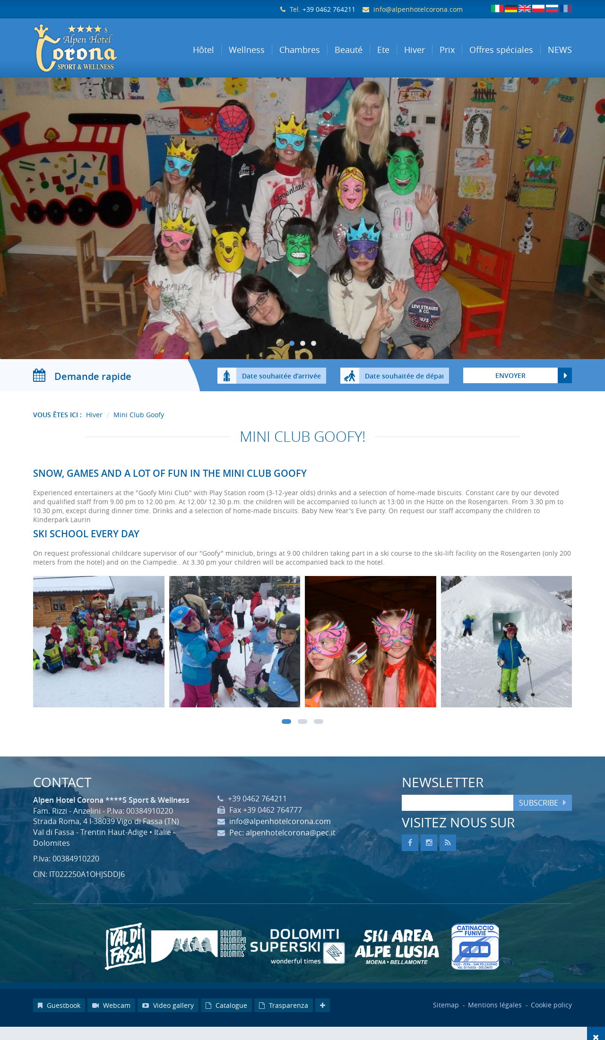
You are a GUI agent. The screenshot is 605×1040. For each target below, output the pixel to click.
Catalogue (226, 1023)
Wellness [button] (247, 49)
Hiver (94, 433)
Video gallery (168, 1023)
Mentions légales (496, 1023)
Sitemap (446, 1023)
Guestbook (59, 1023)
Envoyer (510, 394)
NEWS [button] (560, 49)
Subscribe (538, 821)
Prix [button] (447, 49)
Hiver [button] (414, 49)
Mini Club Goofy (138, 433)
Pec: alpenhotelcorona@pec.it (282, 851)
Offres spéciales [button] (501, 49)
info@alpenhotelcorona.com (418, 9)
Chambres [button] (299, 49)
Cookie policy (551, 1023)
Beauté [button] (349, 49)
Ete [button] (383, 49)
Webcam (111, 1023)
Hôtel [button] (203, 49)
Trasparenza (283, 1023)
